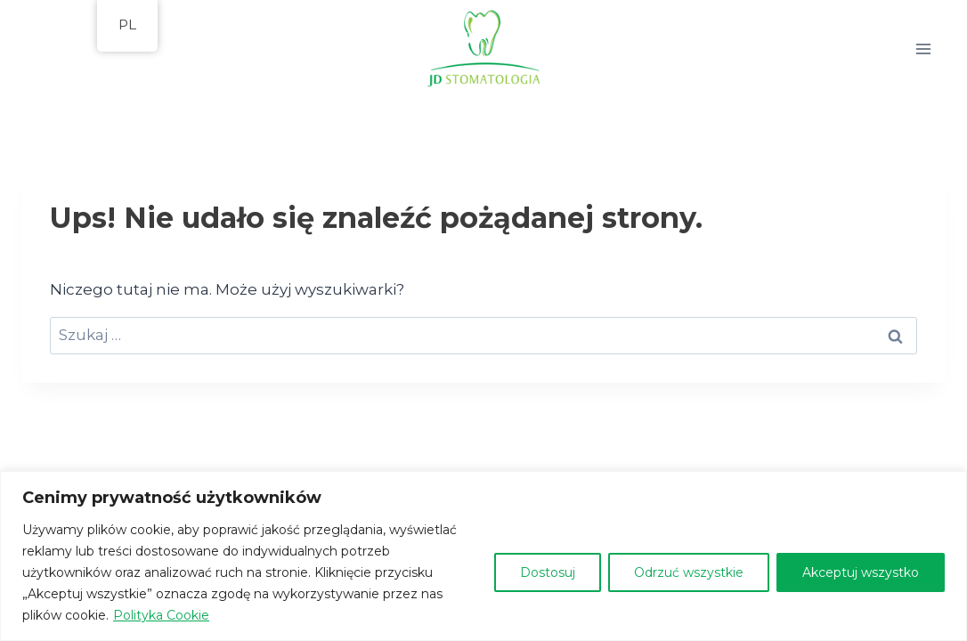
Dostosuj (547, 572)
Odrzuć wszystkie (689, 572)
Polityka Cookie (161, 615)
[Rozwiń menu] (926, 48)
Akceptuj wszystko (860, 572)
